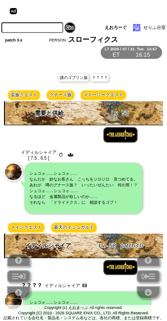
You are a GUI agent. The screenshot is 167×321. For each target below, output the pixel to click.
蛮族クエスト (24, 94)
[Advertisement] (88, 11)
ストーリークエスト (103, 94)
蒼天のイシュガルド (74, 227)
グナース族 (60, 94)
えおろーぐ (116, 27)
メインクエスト (26, 227)
